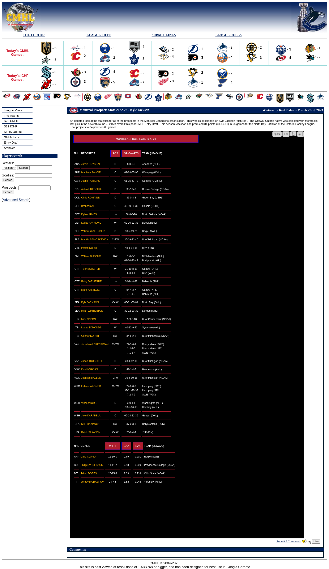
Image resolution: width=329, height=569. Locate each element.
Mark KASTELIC (90, 289)
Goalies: (8, 175)
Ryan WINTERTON (92, 310)
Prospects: (10, 187)
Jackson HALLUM (91, 377)
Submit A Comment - (288, 541)
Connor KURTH (90, 335)
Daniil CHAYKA (89, 369)
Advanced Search (16, 200)
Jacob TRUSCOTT (91, 361)
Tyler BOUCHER (90, 268)
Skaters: (8, 163)
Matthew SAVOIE (91, 172)
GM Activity (11, 137)
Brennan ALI (88, 206)
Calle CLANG (88, 456)
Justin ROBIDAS (90, 180)
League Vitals (13, 110)
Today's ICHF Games (17, 77)
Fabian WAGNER (91, 386)
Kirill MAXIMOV (90, 424)
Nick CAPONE (89, 319)
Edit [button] (286, 134)
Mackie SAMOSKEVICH (94, 239)
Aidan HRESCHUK (91, 189)
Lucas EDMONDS (91, 327)
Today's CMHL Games (17, 52)
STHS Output (13, 132)
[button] (293, 133)
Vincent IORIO (89, 403)
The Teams (11, 115)
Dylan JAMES (89, 214)
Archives (9, 148)
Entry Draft (11, 142)
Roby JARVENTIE (91, 281)
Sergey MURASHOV (92, 481)
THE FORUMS (34, 35)
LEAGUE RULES (228, 35)
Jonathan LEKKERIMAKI (95, 344)
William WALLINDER (93, 231)
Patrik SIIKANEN (90, 432)
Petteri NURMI (89, 247)
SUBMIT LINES (164, 35)
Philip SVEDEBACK (92, 465)
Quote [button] (277, 134)
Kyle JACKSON (90, 302)
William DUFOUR (91, 256)
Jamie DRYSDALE (91, 164)
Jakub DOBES (89, 473)
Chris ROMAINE (90, 197)
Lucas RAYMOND (91, 222)
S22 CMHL (11, 121)
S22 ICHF (10, 126)
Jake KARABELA (91, 415)
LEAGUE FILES (98, 35)
